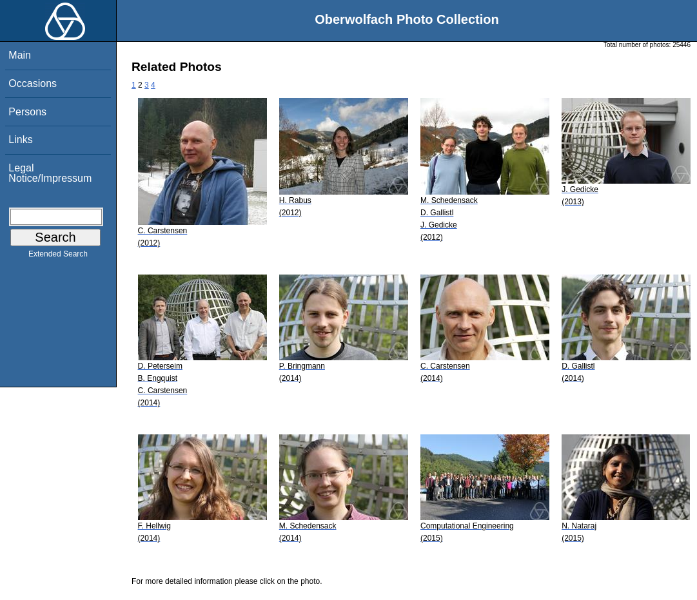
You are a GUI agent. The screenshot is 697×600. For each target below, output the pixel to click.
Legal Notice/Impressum (50, 173)
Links (20, 139)
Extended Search (58, 256)
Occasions (32, 83)
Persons (27, 111)
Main (19, 55)
